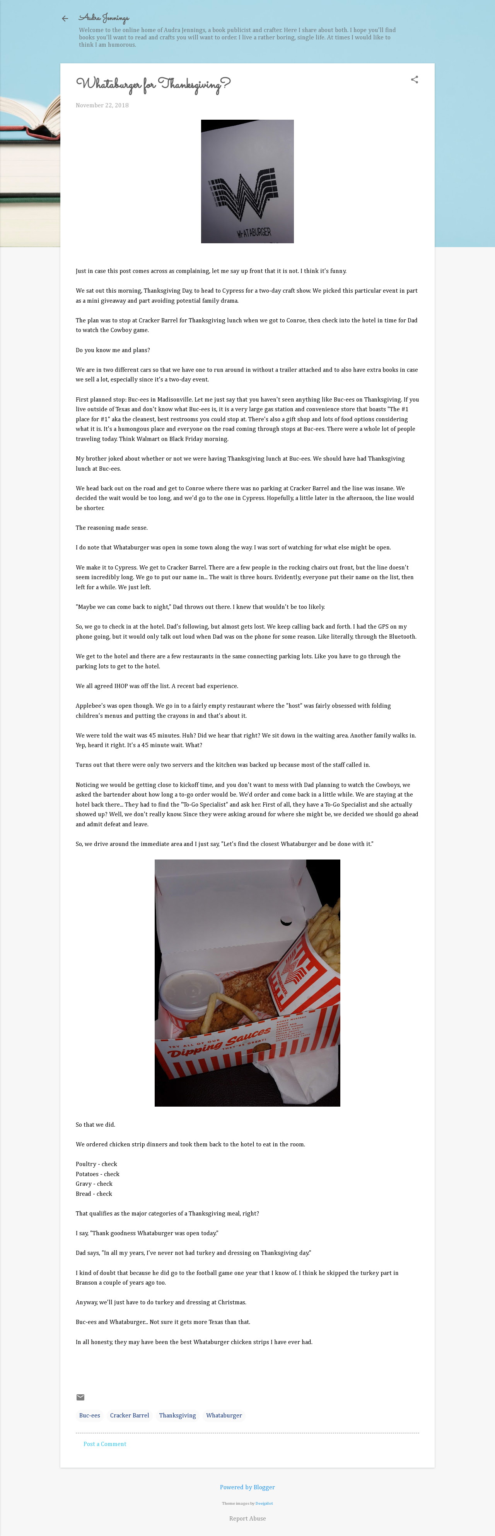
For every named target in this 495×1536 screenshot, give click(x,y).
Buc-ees (89, 1416)
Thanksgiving (177, 1416)
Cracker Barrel (129, 1416)
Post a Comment (105, 1444)
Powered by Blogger (247, 1488)
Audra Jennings (103, 18)
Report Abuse (247, 1519)
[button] (414, 80)
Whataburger (224, 1416)
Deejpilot (264, 1503)
